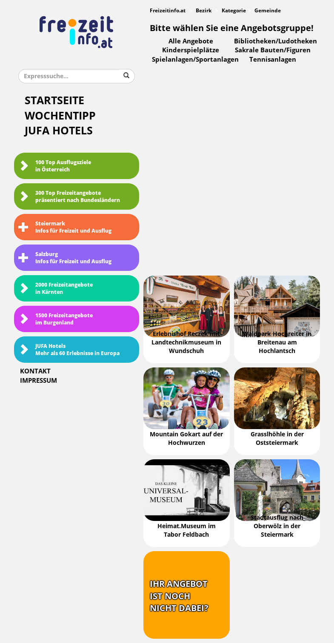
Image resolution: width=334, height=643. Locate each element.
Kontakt (35, 371)
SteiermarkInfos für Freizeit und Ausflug (64, 227)
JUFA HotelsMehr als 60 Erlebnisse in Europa (69, 349)
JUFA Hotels (59, 131)
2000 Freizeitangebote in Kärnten (55, 288)
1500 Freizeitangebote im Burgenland (55, 319)
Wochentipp (60, 116)
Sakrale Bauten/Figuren (273, 50)
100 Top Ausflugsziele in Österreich (54, 166)
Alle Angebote (190, 41)
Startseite (54, 100)
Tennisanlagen (272, 59)
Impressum (38, 380)
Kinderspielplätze (190, 50)
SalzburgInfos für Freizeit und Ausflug (64, 258)
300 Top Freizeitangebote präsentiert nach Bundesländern (69, 196)
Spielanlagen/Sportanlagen (195, 59)
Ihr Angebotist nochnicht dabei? (179, 596)
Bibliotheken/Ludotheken (275, 41)
